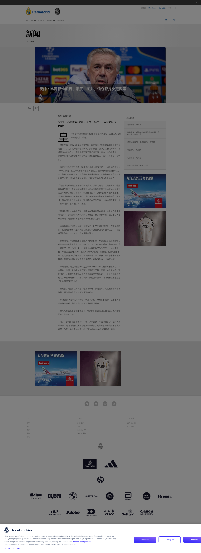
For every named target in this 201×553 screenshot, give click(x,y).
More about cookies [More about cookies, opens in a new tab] (12, 548)
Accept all (145, 540)
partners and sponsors (82, 542)
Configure (170, 540)
